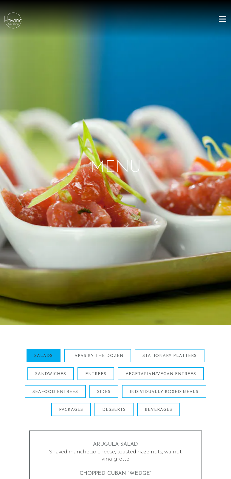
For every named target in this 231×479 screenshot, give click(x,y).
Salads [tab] (43, 334)
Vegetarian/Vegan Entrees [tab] (160, 352)
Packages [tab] (71, 388)
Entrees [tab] (95, 352)
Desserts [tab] (114, 388)
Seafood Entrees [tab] (55, 370)
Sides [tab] (104, 370)
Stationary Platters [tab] (169, 334)
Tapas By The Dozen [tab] (97, 334)
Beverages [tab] (158, 388)
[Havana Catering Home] (31, 20)
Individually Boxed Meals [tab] (164, 370)
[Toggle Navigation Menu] (222, 18)
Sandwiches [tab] (50, 352)
